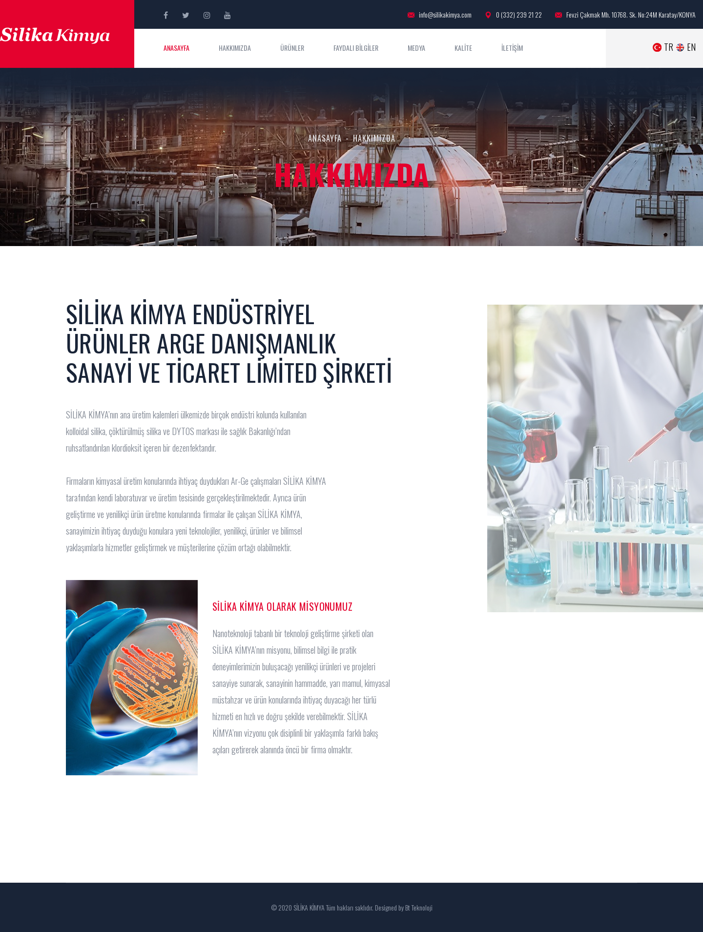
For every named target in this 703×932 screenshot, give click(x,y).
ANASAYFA (176, 47)
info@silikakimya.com (440, 15)
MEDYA (416, 47)
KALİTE (463, 47)
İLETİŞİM (512, 47)
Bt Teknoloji (418, 907)
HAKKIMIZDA (235, 47)
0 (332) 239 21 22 (513, 15)
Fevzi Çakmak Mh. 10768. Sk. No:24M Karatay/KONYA (625, 15)
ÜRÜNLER (292, 47)
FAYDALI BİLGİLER (355, 47)
